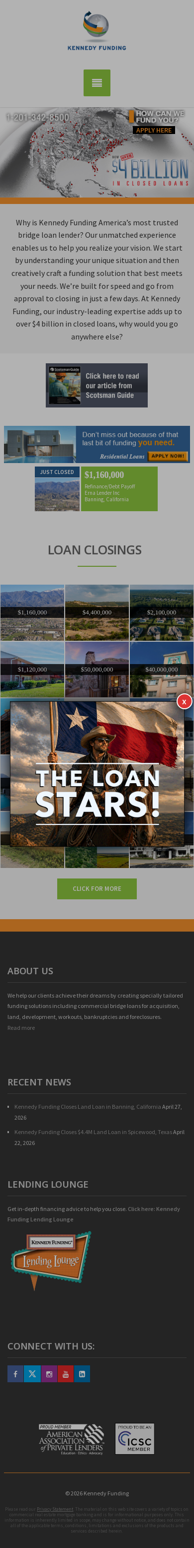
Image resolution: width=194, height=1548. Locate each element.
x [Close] (184, 701)
